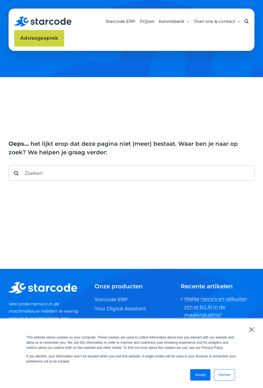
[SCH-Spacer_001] (42, 19)
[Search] (16, 173)
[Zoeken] (131, 173)
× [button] (251, 329)
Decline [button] (224, 375)
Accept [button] (200, 375)
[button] (246, 21)
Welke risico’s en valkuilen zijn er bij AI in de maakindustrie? (215, 307)
